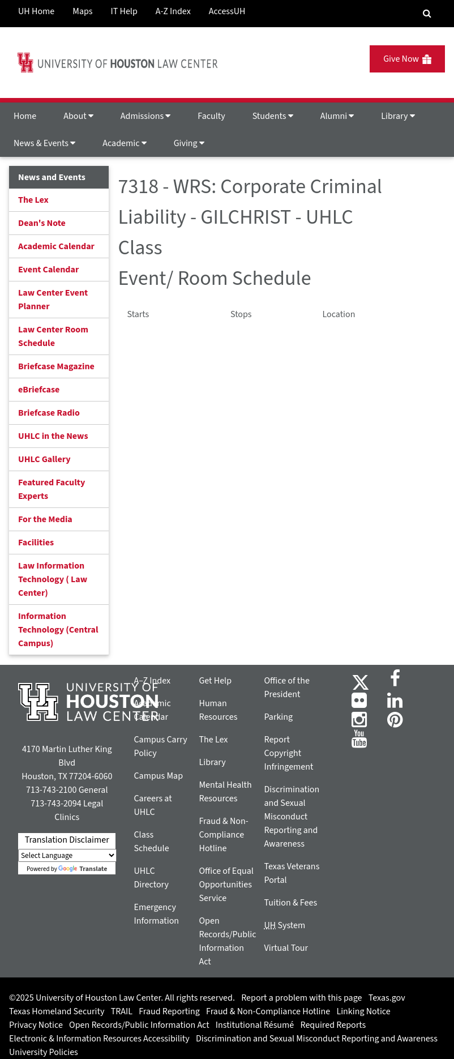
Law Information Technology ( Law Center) (52, 579)
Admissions (145, 116)
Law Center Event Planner (53, 300)
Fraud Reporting (169, 1011)
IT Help (124, 11)
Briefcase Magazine (56, 366)
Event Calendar (48, 269)
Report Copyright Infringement (288, 753)
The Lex (33, 200)
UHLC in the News (53, 436)
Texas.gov (387, 998)
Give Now (407, 59)
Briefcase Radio (49, 413)
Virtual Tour (286, 948)
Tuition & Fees (290, 902)
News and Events (51, 177)
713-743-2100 (51, 790)
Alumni (337, 116)
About (78, 116)
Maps (82, 11)
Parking (278, 717)
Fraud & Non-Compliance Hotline (223, 835)
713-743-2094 (56, 803)
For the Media (45, 519)
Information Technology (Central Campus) (58, 630)
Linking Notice (363, 1011)
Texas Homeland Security (56, 1011)
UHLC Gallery (44, 459)
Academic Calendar (56, 246)
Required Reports (333, 1025)
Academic (124, 143)
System (284, 925)
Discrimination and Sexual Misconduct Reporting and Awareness (291, 816)
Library (397, 116)
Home (25, 116)
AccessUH (227, 11)
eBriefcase (38, 389)
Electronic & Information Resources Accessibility (99, 1038)
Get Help (215, 680)
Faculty (211, 116)
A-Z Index (173, 11)
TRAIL (121, 1011)
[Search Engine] (427, 13)
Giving (189, 143)
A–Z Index (152, 680)
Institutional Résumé (255, 1025)
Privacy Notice (36, 1025)
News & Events (44, 143)
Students (272, 116)
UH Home (36, 11)
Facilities (36, 542)
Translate (82, 869)
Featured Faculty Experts (51, 489)
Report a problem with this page (301, 998)
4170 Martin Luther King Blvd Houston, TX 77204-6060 (67, 763)
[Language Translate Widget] (67, 855)
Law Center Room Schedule (53, 336)
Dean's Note (42, 223)
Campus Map (158, 776)
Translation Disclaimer (67, 840)
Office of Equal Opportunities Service (226, 884)
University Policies (43, 1052)
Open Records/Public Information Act (139, 1025)
